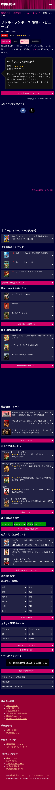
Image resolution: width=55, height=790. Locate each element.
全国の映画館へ (27, 618)
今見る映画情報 (12, 766)
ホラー (31, 639)
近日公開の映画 (12, 711)
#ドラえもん (6, 524)
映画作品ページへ (9, 682)
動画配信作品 (12, 761)
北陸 (30, 601)
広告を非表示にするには (42, 190)
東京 (4, 587)
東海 (30, 592)
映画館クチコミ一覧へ (26, 645)
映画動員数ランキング (15, 744)
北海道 (4, 597)
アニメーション (35, 629)
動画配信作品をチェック (26, 365)
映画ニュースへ (27, 440)
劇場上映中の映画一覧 (26, 324)
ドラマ (11, 35)
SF (3, 634)
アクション (6, 629)
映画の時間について (27, 671)
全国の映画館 (12, 730)
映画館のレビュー (13, 733)
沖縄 (30, 611)
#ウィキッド (19, 524)
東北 (30, 597)
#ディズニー (39, 524)
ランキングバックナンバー (17, 747)
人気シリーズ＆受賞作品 (16, 713)
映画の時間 (5, 13)
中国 (4, 606)
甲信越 (4, 601)
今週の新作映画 (12, 708)
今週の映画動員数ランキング (13, 283)
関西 (4, 592)
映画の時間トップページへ (12, 687)
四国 (30, 606)
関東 (30, 587)
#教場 (29, 524)
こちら (33, 49)
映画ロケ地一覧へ (27, 650)
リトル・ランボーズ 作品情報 (13, 677)
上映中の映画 (12, 706)
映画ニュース (12, 758)
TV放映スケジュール (15, 763)
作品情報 (17, 13)
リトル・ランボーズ (32, 13)
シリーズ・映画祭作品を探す (27, 529)
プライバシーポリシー (40, 775)
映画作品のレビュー (14, 716)
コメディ (5, 639)
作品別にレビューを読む (16, 719)
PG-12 (4, 35)
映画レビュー (27, 512)
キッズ (31, 634)
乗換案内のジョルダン (19, 775)
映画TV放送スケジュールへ (26, 570)
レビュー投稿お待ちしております (27, 93)
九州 (4, 611)
